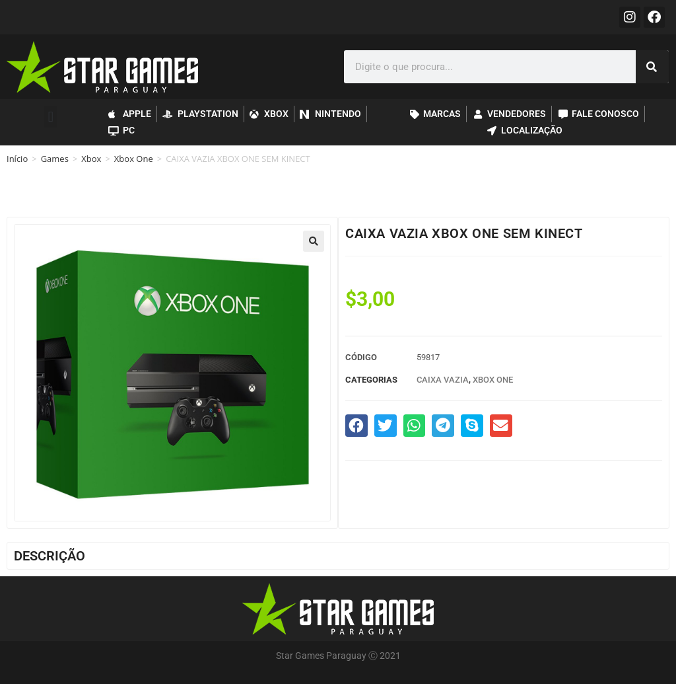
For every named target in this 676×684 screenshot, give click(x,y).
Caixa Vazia (443, 380)
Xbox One (133, 159)
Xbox (91, 159)
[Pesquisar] (652, 66)
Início (17, 159)
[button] (50, 117)
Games (55, 159)
